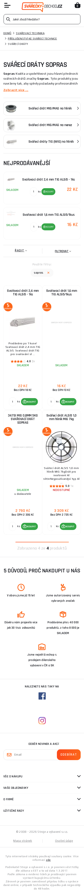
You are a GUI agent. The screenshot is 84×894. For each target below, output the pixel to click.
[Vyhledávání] (42, 19)
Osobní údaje (64, 840)
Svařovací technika (30, 33)
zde (48, 859)
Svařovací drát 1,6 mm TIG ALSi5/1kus (61, 292)
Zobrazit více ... (15, 90)
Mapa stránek (22, 840)
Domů (7, 33)
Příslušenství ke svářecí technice (32, 38)
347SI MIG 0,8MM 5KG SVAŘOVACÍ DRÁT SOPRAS (23, 419)
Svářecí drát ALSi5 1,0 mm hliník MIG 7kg (61, 417)
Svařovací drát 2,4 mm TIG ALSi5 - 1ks (23, 292)
